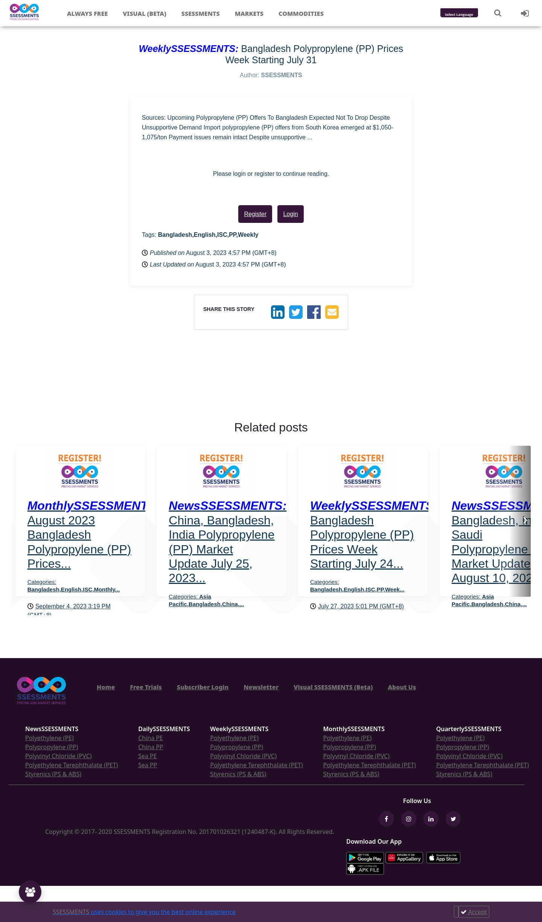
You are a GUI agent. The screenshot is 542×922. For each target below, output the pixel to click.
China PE (150, 738)
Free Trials (146, 687)
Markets (249, 13)
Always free (87, 13)
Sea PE (147, 756)
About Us (402, 687)
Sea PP (147, 765)
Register (255, 214)
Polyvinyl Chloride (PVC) (58, 756)
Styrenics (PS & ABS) (53, 774)
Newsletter (261, 687)
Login (290, 214)
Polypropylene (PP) (51, 747)
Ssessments (200, 13)
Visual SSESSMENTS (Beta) (333, 687)
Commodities (301, 13)
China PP (150, 747)
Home (106, 687)
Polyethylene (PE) (49, 738)
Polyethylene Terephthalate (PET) (71, 765)
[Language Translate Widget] (469, 14)
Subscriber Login (202, 687)
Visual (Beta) (144, 13)
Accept (474, 912)
